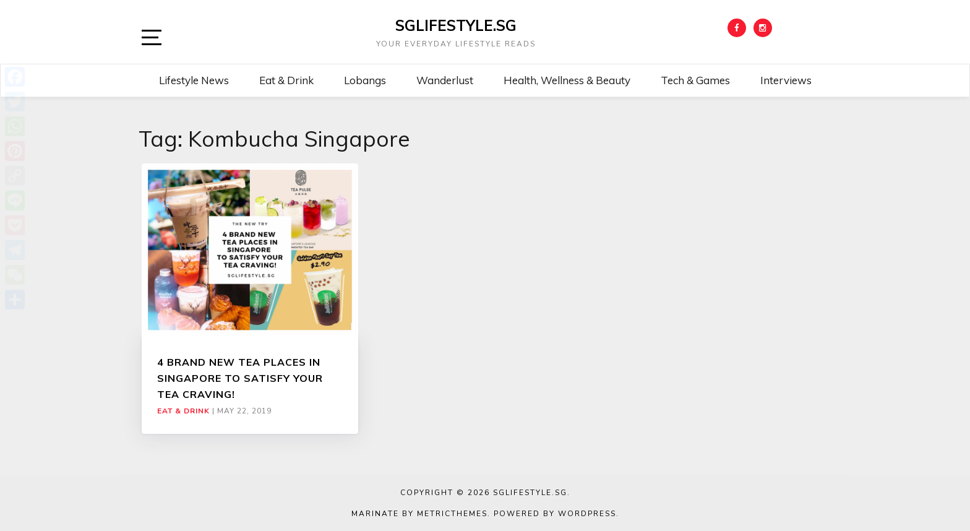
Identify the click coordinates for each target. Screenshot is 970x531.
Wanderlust (444, 80)
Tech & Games (695, 80)
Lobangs (365, 80)
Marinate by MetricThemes (419, 514)
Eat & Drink (286, 80)
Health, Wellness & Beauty (567, 80)
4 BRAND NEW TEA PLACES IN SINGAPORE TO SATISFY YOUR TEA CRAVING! (240, 378)
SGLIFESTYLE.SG (456, 25)
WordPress (587, 514)
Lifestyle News (194, 80)
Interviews (786, 80)
